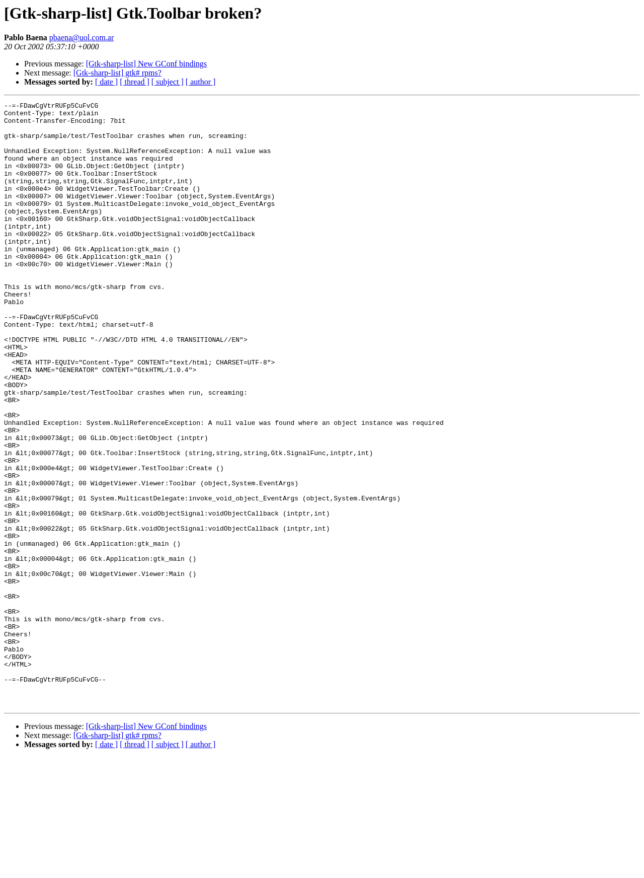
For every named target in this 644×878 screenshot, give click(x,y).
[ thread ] (134, 82)
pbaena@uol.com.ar (81, 37)
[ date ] (106, 82)
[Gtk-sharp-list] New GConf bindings (146, 63)
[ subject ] (167, 82)
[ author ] (201, 82)
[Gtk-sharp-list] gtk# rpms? (117, 72)
